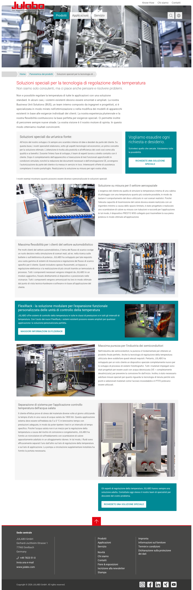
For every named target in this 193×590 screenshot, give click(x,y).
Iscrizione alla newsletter (111, 568)
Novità (101, 552)
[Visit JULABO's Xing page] (166, 584)
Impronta (143, 538)
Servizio (99, 15)
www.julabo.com (25, 567)
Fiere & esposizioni (108, 564)
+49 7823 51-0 (28, 557)
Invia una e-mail (25, 562)
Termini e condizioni (149, 546)
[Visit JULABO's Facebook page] (150, 584)
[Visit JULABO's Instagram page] (142, 584)
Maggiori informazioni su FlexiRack (42, 331)
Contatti (176, 2)
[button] (55, 210)
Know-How (148, 2)
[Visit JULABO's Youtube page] (174, 584)
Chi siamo (163, 2)
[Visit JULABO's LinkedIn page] (158, 584)
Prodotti (61, 15)
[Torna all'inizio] (96, 521)
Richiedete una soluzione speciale (150, 162)
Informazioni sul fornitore (152, 542)
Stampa (102, 572)
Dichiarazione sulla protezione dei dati (154, 552)
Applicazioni (80, 15)
